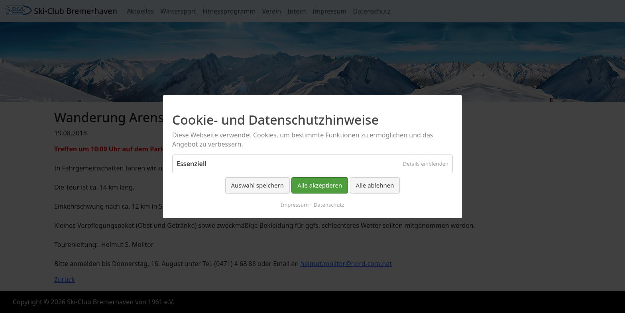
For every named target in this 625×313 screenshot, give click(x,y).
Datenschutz (329, 204)
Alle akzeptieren (319, 185)
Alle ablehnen (375, 185)
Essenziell (191, 163)
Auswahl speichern (257, 185)
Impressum (295, 204)
